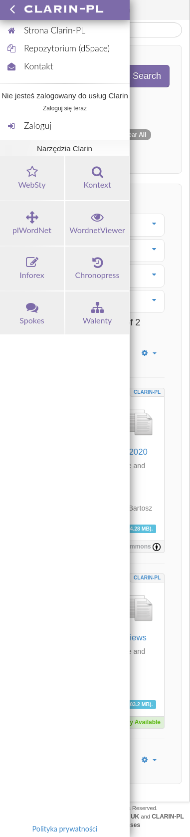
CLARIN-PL (147, 392)
